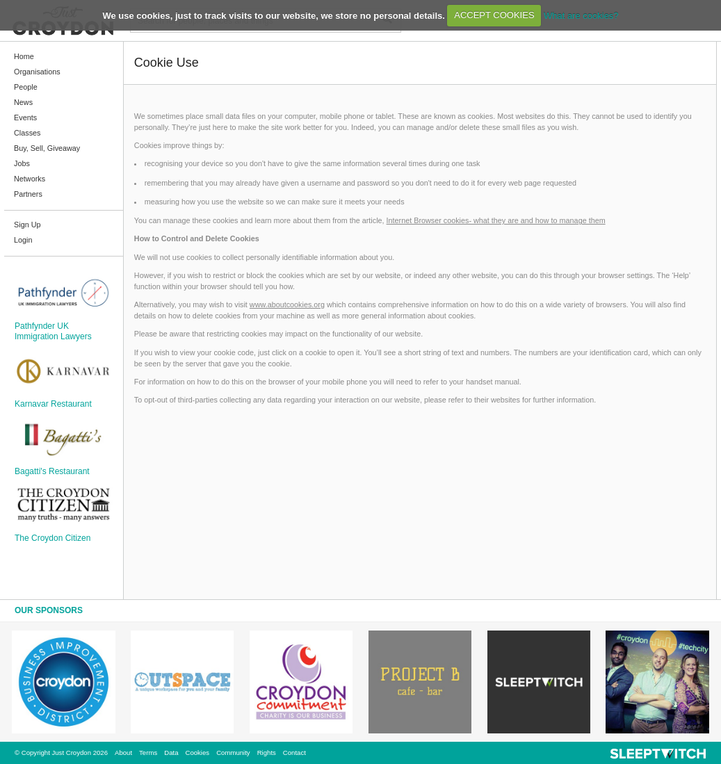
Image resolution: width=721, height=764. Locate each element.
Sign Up (27, 224)
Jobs (22, 163)
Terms (148, 752)
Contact (294, 752)
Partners (28, 194)
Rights (266, 752)
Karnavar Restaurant (53, 404)
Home (24, 56)
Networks (29, 178)
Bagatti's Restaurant (52, 471)
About (123, 752)
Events (25, 117)
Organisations (37, 71)
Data (171, 752)
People (26, 87)
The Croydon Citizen (52, 538)
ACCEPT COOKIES (494, 15)
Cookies (197, 752)
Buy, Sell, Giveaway (47, 148)
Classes (27, 133)
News (23, 102)
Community (233, 752)
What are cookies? (581, 15)
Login (23, 240)
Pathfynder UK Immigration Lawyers (53, 331)
